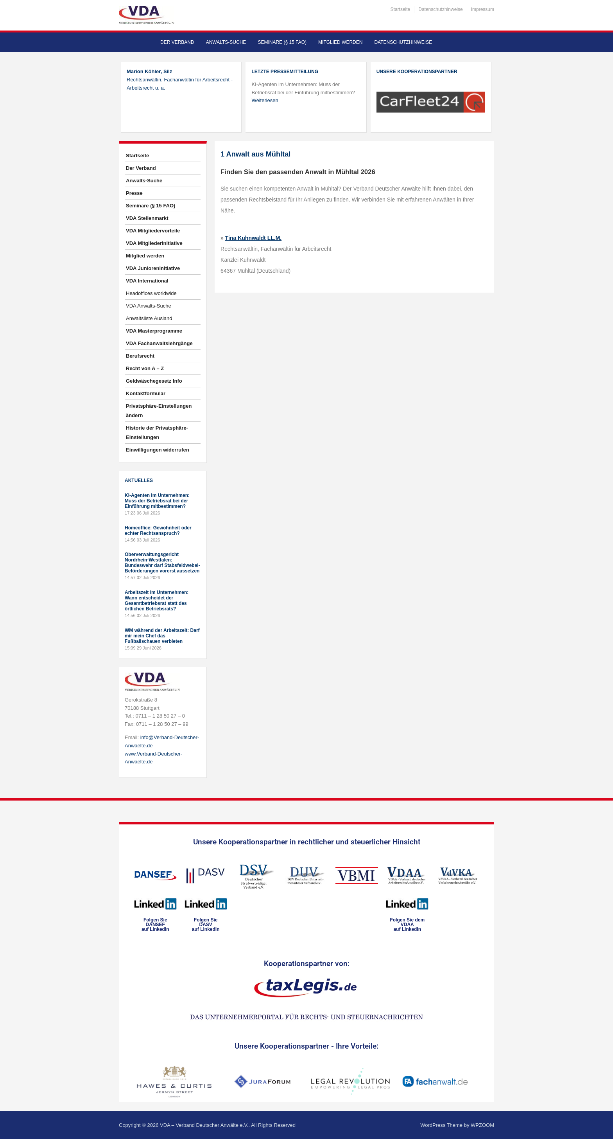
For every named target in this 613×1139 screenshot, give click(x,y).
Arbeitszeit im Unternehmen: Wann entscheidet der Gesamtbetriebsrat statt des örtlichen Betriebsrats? (156, 601)
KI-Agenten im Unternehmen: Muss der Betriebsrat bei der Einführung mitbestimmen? (157, 501)
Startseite (400, 9)
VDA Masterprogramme (154, 331)
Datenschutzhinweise (440, 9)
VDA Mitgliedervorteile (153, 231)
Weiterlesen (264, 100)
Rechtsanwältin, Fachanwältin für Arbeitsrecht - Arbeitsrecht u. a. (180, 79)
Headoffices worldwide (151, 293)
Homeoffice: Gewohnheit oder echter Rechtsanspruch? (158, 530)
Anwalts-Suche (226, 42)
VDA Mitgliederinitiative (154, 243)
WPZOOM (482, 1125)
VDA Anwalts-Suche (148, 306)
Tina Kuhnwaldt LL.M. (253, 238)
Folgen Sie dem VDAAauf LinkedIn (407, 924)
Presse (134, 193)
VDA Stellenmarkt (147, 218)
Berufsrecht (140, 356)
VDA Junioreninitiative (153, 268)
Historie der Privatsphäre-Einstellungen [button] (157, 432)
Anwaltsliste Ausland (149, 318)
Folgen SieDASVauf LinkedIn (206, 924)
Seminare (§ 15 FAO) (282, 42)
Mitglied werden (340, 42)
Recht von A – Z (145, 368)
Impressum (482, 9)
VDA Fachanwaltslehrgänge (159, 343)
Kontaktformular (145, 393)
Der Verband (177, 42)
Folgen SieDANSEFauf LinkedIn (155, 924)
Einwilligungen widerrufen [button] (157, 450)
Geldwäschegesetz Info (154, 381)
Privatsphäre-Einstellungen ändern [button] (159, 410)
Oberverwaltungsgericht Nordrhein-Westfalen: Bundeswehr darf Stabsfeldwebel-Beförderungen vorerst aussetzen (162, 563)
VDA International (147, 281)
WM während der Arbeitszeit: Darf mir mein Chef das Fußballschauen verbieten (162, 636)
